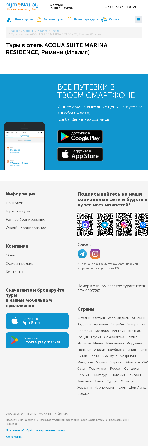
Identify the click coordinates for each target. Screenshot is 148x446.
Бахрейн (117, 324)
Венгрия (118, 331)
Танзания (84, 381)
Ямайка (83, 394)
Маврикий (128, 356)
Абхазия (83, 318)
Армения (101, 324)
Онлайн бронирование (26, 227)
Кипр (143, 350)
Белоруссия (135, 324)
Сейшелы (131, 369)
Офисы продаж (19, 263)
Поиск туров (20, 19)
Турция (112, 381)
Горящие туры (49, 19)
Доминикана (114, 337)
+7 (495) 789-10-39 (120, 7)
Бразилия (102, 331)
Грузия (96, 337)
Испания (84, 350)
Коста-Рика (99, 356)
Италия (100, 350)
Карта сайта (14, 436)
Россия (116, 369)
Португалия (98, 369)
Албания (138, 318)
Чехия (121, 388)
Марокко (117, 362)
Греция (83, 337)
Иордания (135, 343)
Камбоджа (116, 350)
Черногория (104, 388)
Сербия (83, 375)
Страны (110, 19)
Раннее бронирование (25, 219)
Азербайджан (118, 318)
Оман (81, 369)
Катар (131, 350)
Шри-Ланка (137, 388)
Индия (98, 343)
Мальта (101, 362)
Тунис (99, 381)
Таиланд (134, 375)
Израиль (84, 343)
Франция (128, 381)
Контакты (14, 272)
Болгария (84, 331)
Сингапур (99, 375)
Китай (82, 356)
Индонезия (115, 343)
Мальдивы (85, 362)
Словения (117, 375)
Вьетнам (134, 331)
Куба (113, 356)
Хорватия (84, 388)
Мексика (133, 362)
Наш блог (14, 203)
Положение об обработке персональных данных (36, 430)
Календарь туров (82, 19)
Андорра (84, 324)
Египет (132, 337)
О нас (11, 255)
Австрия (99, 318)
